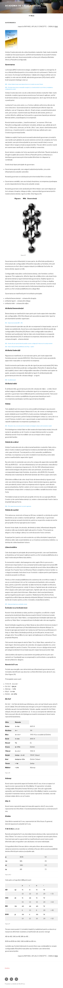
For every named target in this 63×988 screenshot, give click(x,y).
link (56, 26)
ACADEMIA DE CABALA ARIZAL (23, 6)
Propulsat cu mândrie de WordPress (15, 984)
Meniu (31, 15)
